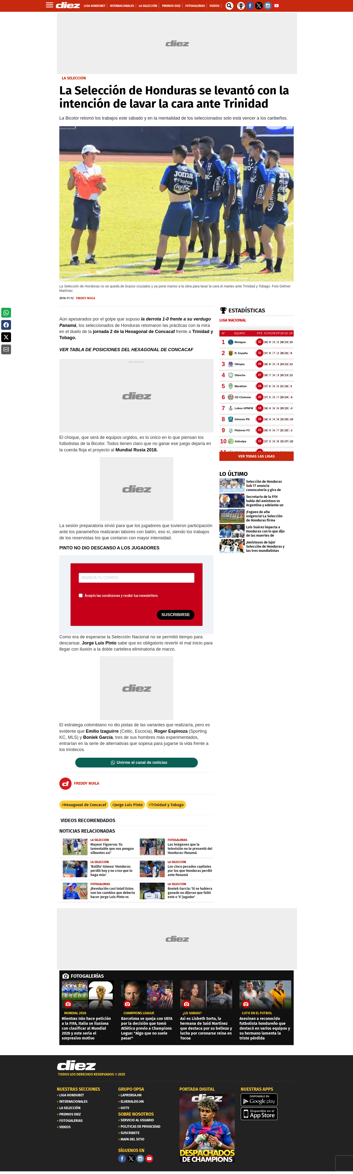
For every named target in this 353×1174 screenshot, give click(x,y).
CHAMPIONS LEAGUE (139, 1013)
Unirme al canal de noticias (142, 763)
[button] (6, 313)
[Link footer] (76, 1065)
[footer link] (176, 1077)
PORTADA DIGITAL (197, 1089)
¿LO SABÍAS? (192, 1013)
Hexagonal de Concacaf (85, 805)
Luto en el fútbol (257, 1013)
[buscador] (229, 6)
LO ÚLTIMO (233, 474)
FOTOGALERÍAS (87, 976)
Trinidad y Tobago (167, 805)
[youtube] (149, 1158)
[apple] (268, 1113)
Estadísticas (246, 310)
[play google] (268, 1099)
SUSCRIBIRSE (175, 614)
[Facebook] (122, 1158)
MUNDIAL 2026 (75, 1013)
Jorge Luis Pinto (128, 805)
